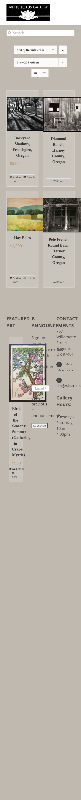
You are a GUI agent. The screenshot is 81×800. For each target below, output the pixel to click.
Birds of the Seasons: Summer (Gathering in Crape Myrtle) (15, 432)
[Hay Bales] (22, 211)
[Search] (9, 33)
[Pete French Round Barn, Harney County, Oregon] (59, 211)
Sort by (30, 50)
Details (31, 177)
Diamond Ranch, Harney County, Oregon (58, 150)
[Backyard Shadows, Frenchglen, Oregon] (22, 110)
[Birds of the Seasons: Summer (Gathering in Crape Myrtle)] (15, 369)
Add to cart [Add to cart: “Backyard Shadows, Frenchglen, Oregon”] (17, 179)
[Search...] (40, 33)
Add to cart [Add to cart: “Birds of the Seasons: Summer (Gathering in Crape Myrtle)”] (14, 472)
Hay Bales (22, 238)
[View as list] (44, 73)
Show (28, 62)
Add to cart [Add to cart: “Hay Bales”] (17, 280)
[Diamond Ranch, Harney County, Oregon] (59, 111)
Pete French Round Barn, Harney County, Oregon (58, 251)
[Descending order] (63, 49)
